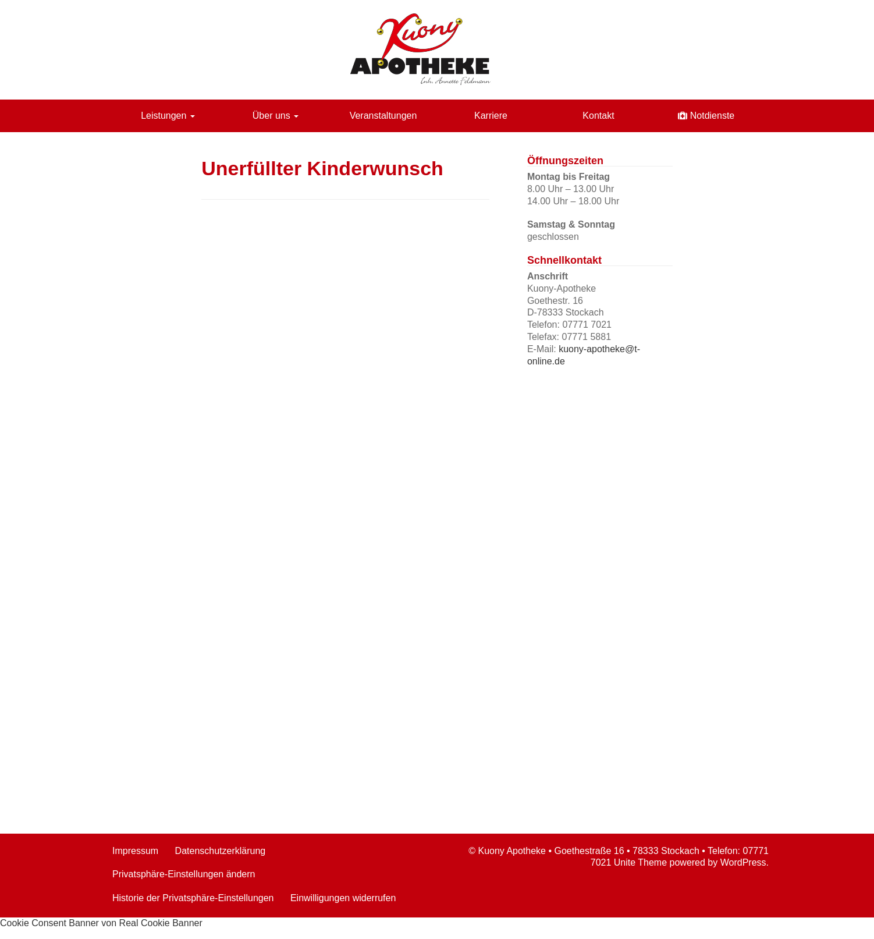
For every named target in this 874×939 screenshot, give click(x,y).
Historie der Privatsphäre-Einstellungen (192, 898)
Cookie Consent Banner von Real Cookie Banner (101, 923)
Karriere (490, 116)
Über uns (276, 116)
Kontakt (598, 116)
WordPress (743, 862)
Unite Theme (640, 862)
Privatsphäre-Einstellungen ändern (183, 874)
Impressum (135, 851)
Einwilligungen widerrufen (343, 898)
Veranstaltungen (383, 116)
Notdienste (712, 116)
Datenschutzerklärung (220, 851)
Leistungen (168, 116)
